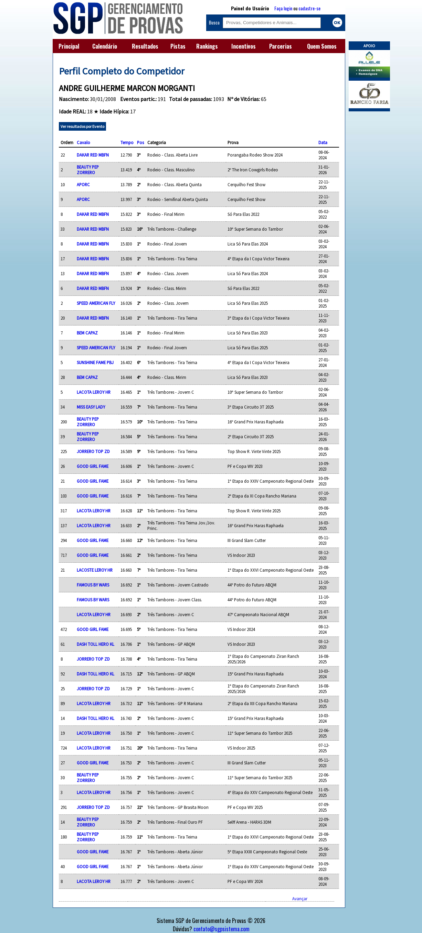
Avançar (299, 898)
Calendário (104, 46)
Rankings (207, 46)
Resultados (145, 46)
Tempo (127, 142)
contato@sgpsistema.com (221, 929)
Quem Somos (322, 46)
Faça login (283, 8)
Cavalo (83, 142)
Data (322, 142)
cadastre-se (309, 8)
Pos (140, 142)
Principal (69, 46)
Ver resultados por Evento (82, 126)
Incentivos (243, 46)
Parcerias (280, 46)
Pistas (178, 46)
